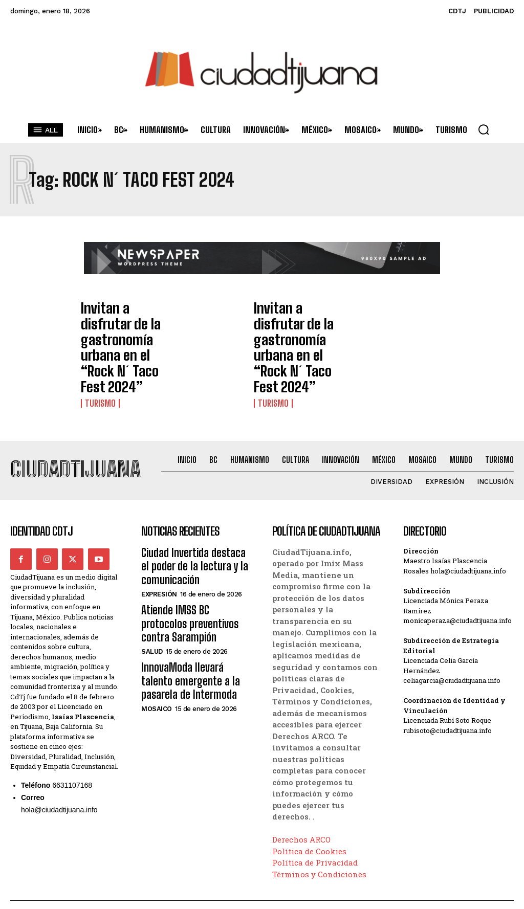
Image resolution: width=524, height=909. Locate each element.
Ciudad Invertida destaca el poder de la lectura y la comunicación (191, 510)
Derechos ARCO (301, 788)
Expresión (159, 535)
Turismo (98, 353)
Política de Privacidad (315, 811)
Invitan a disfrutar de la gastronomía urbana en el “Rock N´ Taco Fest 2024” (123, 323)
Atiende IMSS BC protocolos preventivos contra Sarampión (196, 555)
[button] (483, 129)
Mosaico (156, 624)
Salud (152, 574)
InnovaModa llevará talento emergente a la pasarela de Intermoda (191, 599)
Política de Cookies (309, 799)
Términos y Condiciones (319, 822)
